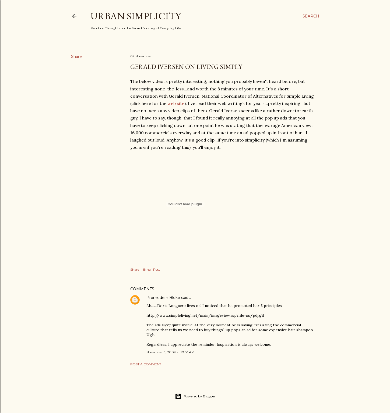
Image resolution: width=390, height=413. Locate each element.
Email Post (151, 269)
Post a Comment (145, 364)
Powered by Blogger (195, 396)
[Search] (311, 16)
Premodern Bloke (163, 297)
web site (175, 103)
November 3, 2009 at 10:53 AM (170, 352)
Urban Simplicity (135, 16)
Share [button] (76, 56)
